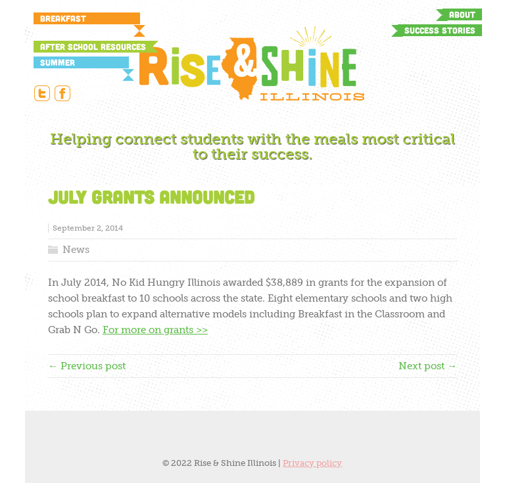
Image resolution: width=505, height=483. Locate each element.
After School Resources (93, 46)
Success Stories (439, 30)
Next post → (427, 366)
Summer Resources (62, 62)
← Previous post (87, 366)
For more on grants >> (155, 330)
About (462, 14)
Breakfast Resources (63, 18)
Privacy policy (312, 463)
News (75, 250)
